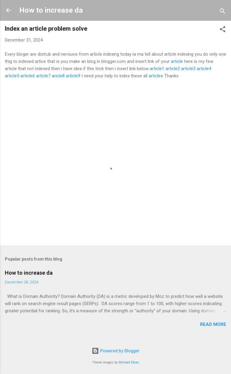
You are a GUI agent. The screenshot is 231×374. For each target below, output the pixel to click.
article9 (73, 76)
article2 (172, 68)
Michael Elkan (129, 362)
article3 (188, 68)
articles (156, 76)
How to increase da (51, 10)
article (177, 61)
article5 (12, 76)
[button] (222, 30)
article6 (27, 76)
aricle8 (58, 76)
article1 (157, 68)
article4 (204, 68)
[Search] (222, 12)
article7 (43, 76)
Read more (213, 324)
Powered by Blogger (116, 351)
